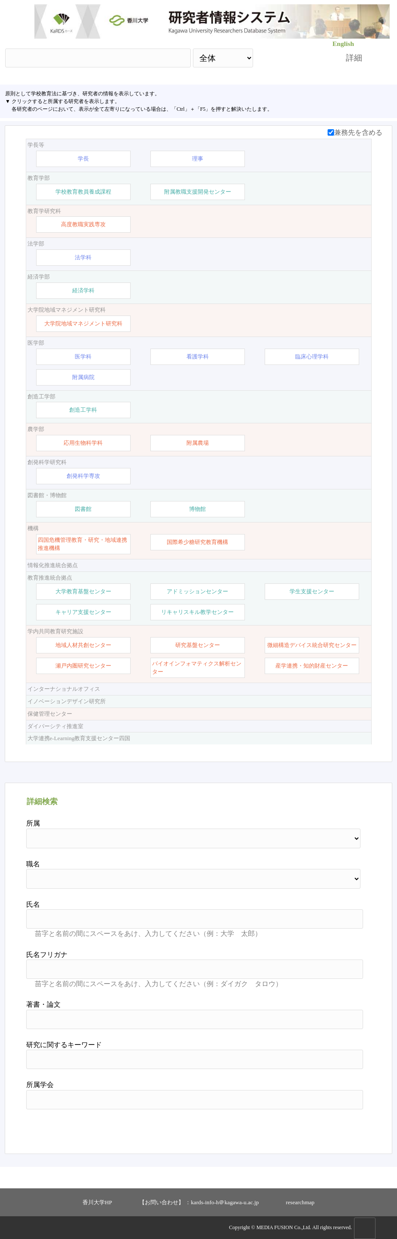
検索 (292, 57)
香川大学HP (97, 1202)
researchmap (300, 1202)
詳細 (354, 57)
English (343, 43)
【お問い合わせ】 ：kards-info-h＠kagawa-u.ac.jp (199, 1202)
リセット (341, 1128)
